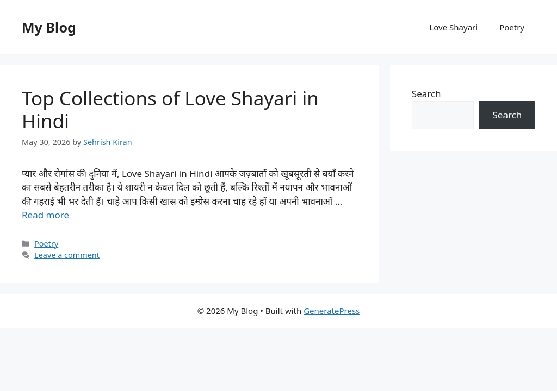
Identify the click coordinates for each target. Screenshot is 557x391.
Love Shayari (453, 27)
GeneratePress (332, 310)
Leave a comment (67, 255)
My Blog (49, 27)
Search (426, 93)
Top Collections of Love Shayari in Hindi (170, 109)
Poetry (511, 27)
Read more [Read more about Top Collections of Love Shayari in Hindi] (45, 215)
